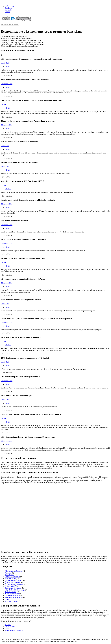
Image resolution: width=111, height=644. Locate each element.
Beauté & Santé (10, 578)
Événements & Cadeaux (13, 588)
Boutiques (8, 8)
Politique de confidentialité (14, 630)
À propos (8, 625)
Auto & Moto (9, 575)
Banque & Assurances (12, 577)
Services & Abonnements (13, 597)
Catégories (8, 10)
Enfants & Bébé (10, 586)
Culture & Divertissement (13, 580)
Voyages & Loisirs (11, 601)
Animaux (8, 573)
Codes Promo (9, 6)
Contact (7, 12)
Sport (7, 599)
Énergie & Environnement (14, 584)
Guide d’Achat (10, 627)
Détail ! (8, 66)
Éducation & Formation (13, 582)
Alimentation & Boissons (13, 571)
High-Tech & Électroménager (15, 590)
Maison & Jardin (10, 592)
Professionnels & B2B (12, 595)
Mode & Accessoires (12, 594)
